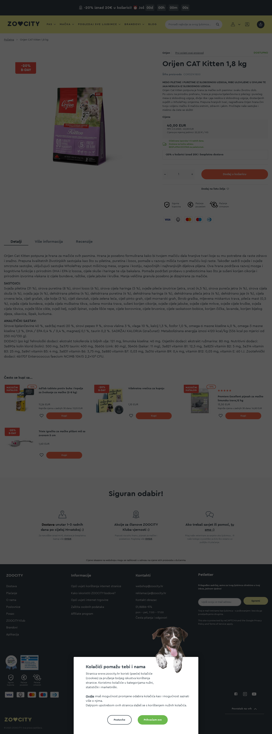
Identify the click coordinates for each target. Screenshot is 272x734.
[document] (137, 696)
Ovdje (90, 696)
